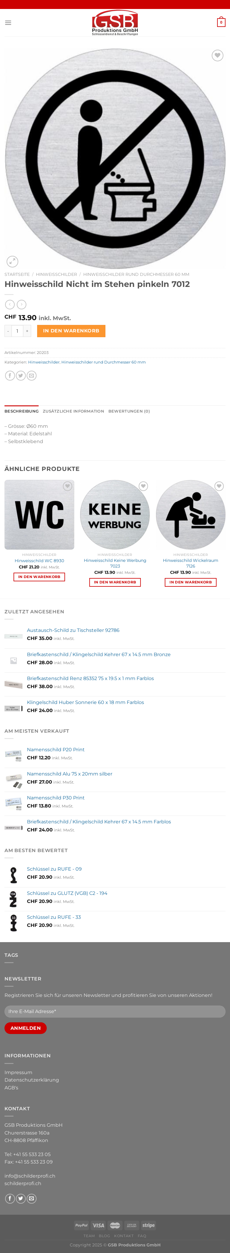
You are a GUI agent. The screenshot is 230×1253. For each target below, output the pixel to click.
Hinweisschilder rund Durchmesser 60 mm (136, 274)
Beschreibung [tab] (21, 411)
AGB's (11, 1088)
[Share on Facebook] (10, 376)
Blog (104, 1236)
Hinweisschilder (56, 274)
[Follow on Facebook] (10, 1199)
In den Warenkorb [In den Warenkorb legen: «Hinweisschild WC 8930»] (39, 577)
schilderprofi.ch (22, 1183)
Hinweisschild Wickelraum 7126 (190, 563)
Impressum (18, 1072)
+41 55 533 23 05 (32, 1154)
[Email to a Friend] (32, 376)
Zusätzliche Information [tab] (73, 411)
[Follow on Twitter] (21, 1199)
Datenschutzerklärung (31, 1080)
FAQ (142, 1236)
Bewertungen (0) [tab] (129, 411)
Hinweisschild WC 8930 (39, 560)
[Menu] (8, 22)
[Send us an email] (32, 1199)
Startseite (17, 274)
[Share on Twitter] (21, 376)
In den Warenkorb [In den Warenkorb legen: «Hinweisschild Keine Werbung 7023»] (115, 582)
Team (89, 1236)
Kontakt (124, 1236)
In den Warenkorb (71, 331)
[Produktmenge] (17, 331)
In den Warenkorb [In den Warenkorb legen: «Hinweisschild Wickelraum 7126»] (191, 582)
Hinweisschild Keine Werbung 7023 (115, 563)
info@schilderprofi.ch (29, 1176)
